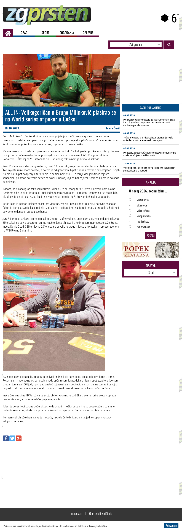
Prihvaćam (171, 525)
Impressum (76, 513)
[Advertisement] (61, 469)
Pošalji (151, 235)
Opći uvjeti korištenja (100, 513)
